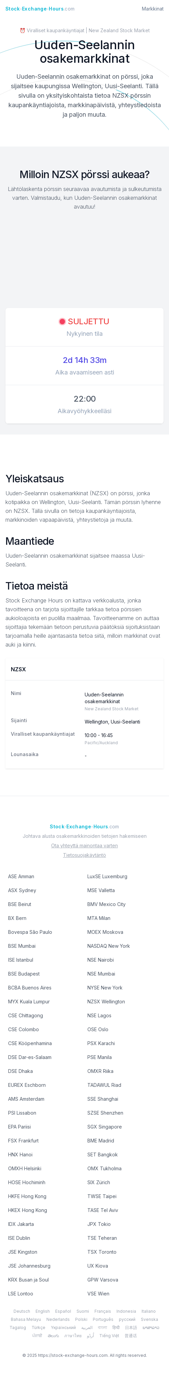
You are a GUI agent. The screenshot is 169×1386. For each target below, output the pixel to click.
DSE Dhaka (20, 1071)
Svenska (149, 1319)
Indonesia (126, 1311)
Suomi (83, 1311)
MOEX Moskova (105, 932)
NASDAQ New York (108, 946)
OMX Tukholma (104, 1168)
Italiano (149, 1311)
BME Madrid (100, 1140)
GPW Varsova (102, 1280)
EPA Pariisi (19, 1127)
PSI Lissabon (22, 1113)
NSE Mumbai (101, 974)
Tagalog (17, 1327)
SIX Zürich (98, 1182)
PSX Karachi (101, 1043)
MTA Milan (98, 918)
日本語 (131, 1327)
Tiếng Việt (109, 1335)
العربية (86, 1327)
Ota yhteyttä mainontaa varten (84, 845)
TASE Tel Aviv (102, 1210)
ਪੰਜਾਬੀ (37, 1335)
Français (102, 1311)
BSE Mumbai (22, 946)
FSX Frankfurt (23, 1140)
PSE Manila (99, 1057)
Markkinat (153, 9)
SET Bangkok (102, 1154)
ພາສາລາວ (151, 1327)
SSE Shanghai (102, 1099)
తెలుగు (53, 1335)
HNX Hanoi (20, 1154)
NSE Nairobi (100, 960)
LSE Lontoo (20, 1293)
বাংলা (102, 1327)
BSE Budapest (24, 974)
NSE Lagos (99, 1015)
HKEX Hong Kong (27, 1210)
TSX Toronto (102, 1252)
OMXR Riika (100, 1071)
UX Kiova (97, 1266)
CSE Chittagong (25, 1015)
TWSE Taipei (102, 1196)
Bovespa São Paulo (30, 932)
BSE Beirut (19, 904)
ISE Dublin (19, 1238)
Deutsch (22, 1311)
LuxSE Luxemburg (107, 876)
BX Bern (17, 918)
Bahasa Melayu (26, 1319)
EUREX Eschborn (27, 1085)
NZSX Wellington (106, 1001)
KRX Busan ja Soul (28, 1280)
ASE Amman (21, 876)
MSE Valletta (101, 890)
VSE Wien (98, 1293)
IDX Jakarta (21, 1224)
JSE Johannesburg (29, 1266)
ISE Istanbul (20, 960)
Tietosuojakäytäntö (84, 855)
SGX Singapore (104, 1127)
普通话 (131, 1335)
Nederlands (58, 1319)
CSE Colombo (23, 1029)
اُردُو (90, 1335)
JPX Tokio (99, 1224)
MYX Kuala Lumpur (29, 1001)
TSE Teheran (102, 1238)
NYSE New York (105, 987)
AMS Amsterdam (26, 1099)
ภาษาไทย (73, 1335)
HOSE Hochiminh (26, 1182)
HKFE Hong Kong (27, 1196)
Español (63, 1311)
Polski (81, 1319)
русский (127, 1319)
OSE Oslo (97, 1029)
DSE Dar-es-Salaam (29, 1057)
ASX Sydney (22, 890)
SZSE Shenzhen (105, 1113)
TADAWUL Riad (104, 1085)
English (43, 1311)
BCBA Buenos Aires (29, 987)
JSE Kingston (22, 1252)
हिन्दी (116, 1327)
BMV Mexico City (106, 904)
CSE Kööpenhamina (30, 1043)
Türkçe (38, 1327)
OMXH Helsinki (24, 1168)
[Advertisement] (84, 260)
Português (103, 1319)
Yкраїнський (63, 1327)
